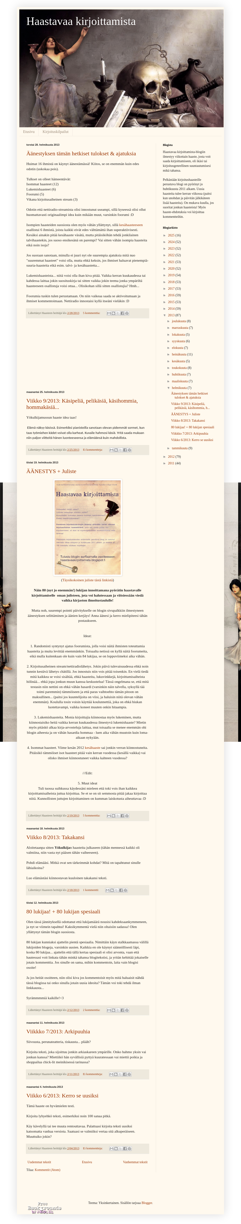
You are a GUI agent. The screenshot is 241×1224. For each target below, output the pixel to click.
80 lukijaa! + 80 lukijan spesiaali (63, 911)
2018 (172, 282)
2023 (172, 248)
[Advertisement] (87, 354)
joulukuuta (179, 321)
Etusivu (29, 132)
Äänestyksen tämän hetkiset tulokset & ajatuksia (81, 153)
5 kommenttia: (92, 313)
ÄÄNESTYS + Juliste (51, 471)
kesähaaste (93, 748)
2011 (171, 463)
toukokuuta (180, 368)
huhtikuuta (179, 374)
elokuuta (178, 348)
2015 (172, 302)
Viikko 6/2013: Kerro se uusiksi (62, 1095)
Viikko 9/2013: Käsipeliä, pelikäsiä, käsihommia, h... (190, 406)
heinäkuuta (179, 354)
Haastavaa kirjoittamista (81, 21)
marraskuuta (180, 328)
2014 (172, 308)
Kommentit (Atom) (47, 1170)
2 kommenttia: (92, 1010)
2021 (172, 262)
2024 (172, 242)
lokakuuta (179, 334)
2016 (172, 295)
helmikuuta (180, 388)
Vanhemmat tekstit (135, 1162)
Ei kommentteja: (93, 449)
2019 (172, 275)
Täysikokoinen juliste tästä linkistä (87, 580)
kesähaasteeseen (131, 225)
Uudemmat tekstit (39, 1162)
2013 (172, 315)
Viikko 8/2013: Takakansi (55, 837)
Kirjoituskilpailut (55, 132)
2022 (172, 255)
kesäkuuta (179, 361)
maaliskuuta (180, 381)
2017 (172, 288)
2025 (172, 235)
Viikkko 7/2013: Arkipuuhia (58, 1031)
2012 (172, 456)
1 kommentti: (91, 890)
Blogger (146, 1203)
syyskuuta (179, 341)
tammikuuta (180, 448)
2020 (172, 268)
